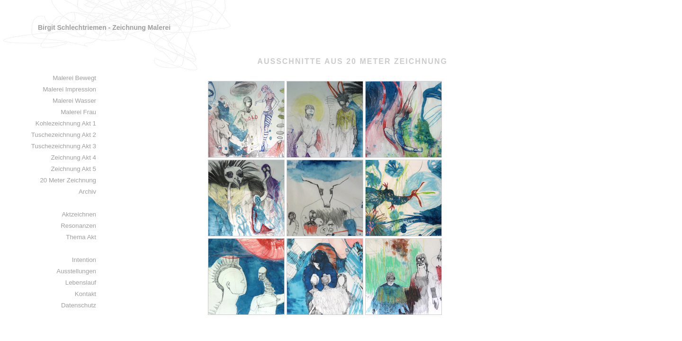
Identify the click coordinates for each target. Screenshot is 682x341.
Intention (84, 259)
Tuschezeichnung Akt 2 (63, 134)
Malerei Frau (78, 112)
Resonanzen (78, 225)
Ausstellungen (76, 271)
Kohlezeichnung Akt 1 (66, 123)
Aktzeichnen (79, 214)
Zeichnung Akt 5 (73, 168)
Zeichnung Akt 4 (73, 157)
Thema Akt (81, 237)
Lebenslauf (80, 282)
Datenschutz (78, 305)
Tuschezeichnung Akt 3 (63, 146)
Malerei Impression (69, 89)
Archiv (87, 191)
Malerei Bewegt (74, 77)
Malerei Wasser (74, 100)
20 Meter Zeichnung (68, 180)
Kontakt (85, 293)
